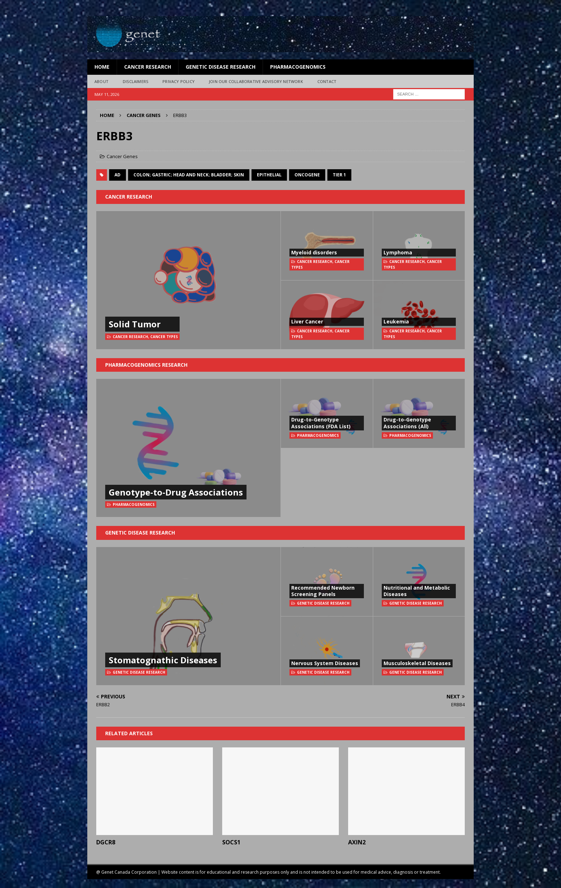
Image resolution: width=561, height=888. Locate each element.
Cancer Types (164, 336)
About (101, 81)
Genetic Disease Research (220, 66)
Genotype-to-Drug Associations (176, 492)
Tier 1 (339, 175)
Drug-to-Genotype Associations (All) (407, 422)
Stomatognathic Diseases (163, 660)
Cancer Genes (122, 156)
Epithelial (269, 175)
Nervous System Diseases (324, 663)
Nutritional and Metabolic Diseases (417, 590)
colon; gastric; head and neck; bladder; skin (188, 175)
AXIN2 (357, 842)
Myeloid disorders (314, 252)
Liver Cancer (307, 321)
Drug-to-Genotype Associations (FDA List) (321, 422)
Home (101, 66)
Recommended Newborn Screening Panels (323, 590)
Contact (326, 81)
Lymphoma (398, 252)
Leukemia (396, 321)
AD (117, 175)
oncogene (307, 175)
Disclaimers (135, 81)
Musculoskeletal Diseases (417, 663)
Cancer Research (147, 66)
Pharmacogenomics (298, 66)
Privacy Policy (178, 81)
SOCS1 (231, 842)
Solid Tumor (135, 324)
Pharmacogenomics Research (146, 364)
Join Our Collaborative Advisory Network (256, 81)
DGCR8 (105, 842)
